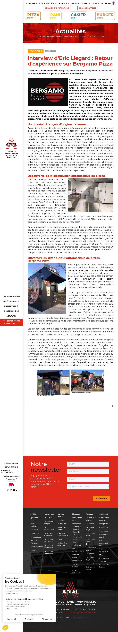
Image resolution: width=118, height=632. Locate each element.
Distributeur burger (90, 568)
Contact (11, 480)
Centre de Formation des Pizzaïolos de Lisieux (63, 230)
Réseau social (12, 609)
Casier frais (103, 527)
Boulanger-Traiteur (61, 528)
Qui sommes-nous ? (11, 296)
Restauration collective (62, 544)
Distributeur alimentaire (48, 552)
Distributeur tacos (90, 540)
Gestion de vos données (82, 618)
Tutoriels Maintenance (7, 471)
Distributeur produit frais (48, 546)
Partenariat (90, 563)
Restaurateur (62, 524)
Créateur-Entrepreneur (62, 534)
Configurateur (11, 463)
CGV (67, 618)
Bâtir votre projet (76, 556)
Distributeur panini (90, 534)
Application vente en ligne (77, 539)
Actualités (11, 316)
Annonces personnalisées (16, 606)
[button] (5, 628)
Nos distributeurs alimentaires (11, 322)
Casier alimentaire (103, 550)
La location (48, 518)
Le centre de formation (48, 534)
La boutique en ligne (48, 522)
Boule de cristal (76, 533)
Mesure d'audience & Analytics (18, 604)
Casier (78, 16)
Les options (76, 524)
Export (60, 539)
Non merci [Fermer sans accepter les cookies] (11, 619)
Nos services (11, 306)
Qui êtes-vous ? (11, 301)
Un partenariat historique (103, 543)
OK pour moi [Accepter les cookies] (47, 619)
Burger (105, 16)
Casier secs (103, 531)
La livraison (77, 545)
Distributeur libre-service (48, 540)
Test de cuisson (75, 565)
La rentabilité (77, 561)
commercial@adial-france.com (80, 612)
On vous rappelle (87, 8)
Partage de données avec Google (18, 602)
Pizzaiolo (60, 520)
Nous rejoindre (11, 311)
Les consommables (77, 550)
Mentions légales (56, 618)
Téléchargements (11, 476)
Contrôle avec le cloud (104, 566)
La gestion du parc (77, 528)
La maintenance (49, 528)
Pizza (33, 16)
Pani (55, 16)
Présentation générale (77, 519)
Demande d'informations (57, 8)
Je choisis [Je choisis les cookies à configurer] (29, 619)
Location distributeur (76, 571)
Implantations (11, 467)
